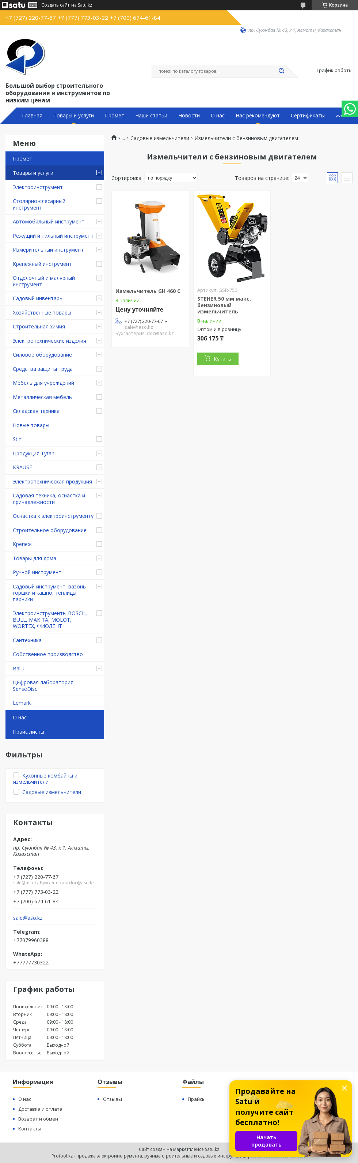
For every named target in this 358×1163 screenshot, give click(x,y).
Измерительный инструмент (48, 249)
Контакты (29, 1128)
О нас (218, 115)
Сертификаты (308, 115)
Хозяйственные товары (42, 312)
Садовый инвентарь (37, 298)
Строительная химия (39, 326)
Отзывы (112, 1099)
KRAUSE (22, 467)
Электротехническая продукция (52, 481)
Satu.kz (212, 1149)
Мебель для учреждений (43, 382)
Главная (32, 115)
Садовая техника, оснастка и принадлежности (49, 498)
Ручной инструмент (37, 572)
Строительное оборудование (50, 530)
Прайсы (197, 1099)
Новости (189, 115)
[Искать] (281, 71)
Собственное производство (48, 654)
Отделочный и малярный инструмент (44, 281)
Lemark (22, 702)
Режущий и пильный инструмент (53, 235)
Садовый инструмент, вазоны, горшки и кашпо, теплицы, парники (50, 593)
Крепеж (22, 544)
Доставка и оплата (40, 1109)
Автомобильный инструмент (48, 221)
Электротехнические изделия (49, 340)
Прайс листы (28, 731)
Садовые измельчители (159, 138)
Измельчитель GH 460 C (147, 290)
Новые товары (31, 425)
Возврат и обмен (38, 1118)
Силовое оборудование (42, 354)
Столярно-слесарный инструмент (39, 204)
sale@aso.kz (27, 918)
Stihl (18, 439)
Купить (222, 358)
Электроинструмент (38, 187)
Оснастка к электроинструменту (53, 515)
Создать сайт (55, 5)
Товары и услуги (73, 115)
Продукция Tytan (33, 453)
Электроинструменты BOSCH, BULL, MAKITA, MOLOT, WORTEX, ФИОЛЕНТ (50, 619)
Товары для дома (34, 558)
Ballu (18, 668)
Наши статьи (151, 115)
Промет (114, 115)
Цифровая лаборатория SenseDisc (43, 685)
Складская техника (36, 410)
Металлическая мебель (42, 397)
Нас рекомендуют (258, 115)
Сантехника (27, 640)
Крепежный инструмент (42, 263)
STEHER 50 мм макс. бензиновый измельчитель (224, 305)
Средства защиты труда (43, 368)
